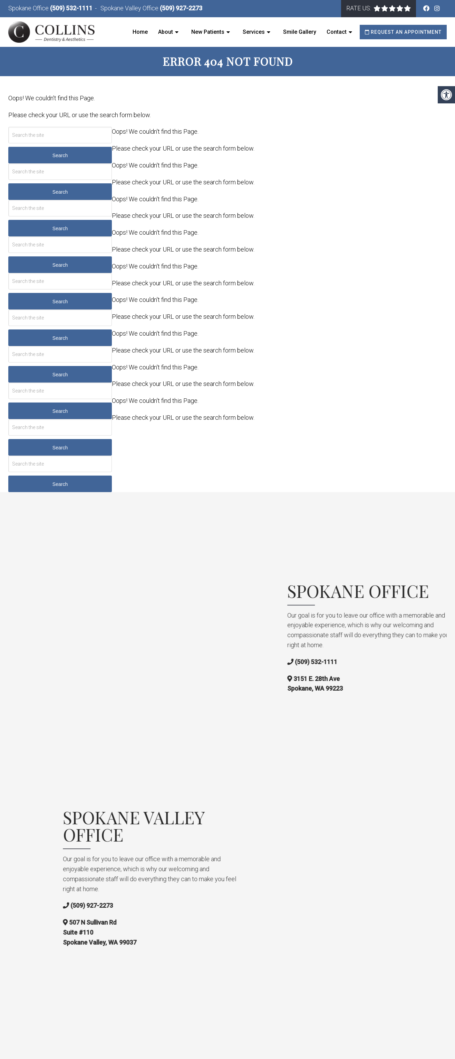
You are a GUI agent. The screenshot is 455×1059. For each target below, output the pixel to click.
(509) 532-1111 (71, 8)
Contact (337, 32)
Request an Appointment (403, 32)
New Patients (207, 32)
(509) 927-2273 (181, 8)
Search (60, 155)
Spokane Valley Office (130, 8)
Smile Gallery (299, 32)
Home (140, 32)
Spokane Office (29, 8)
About (165, 32)
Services (254, 32)
